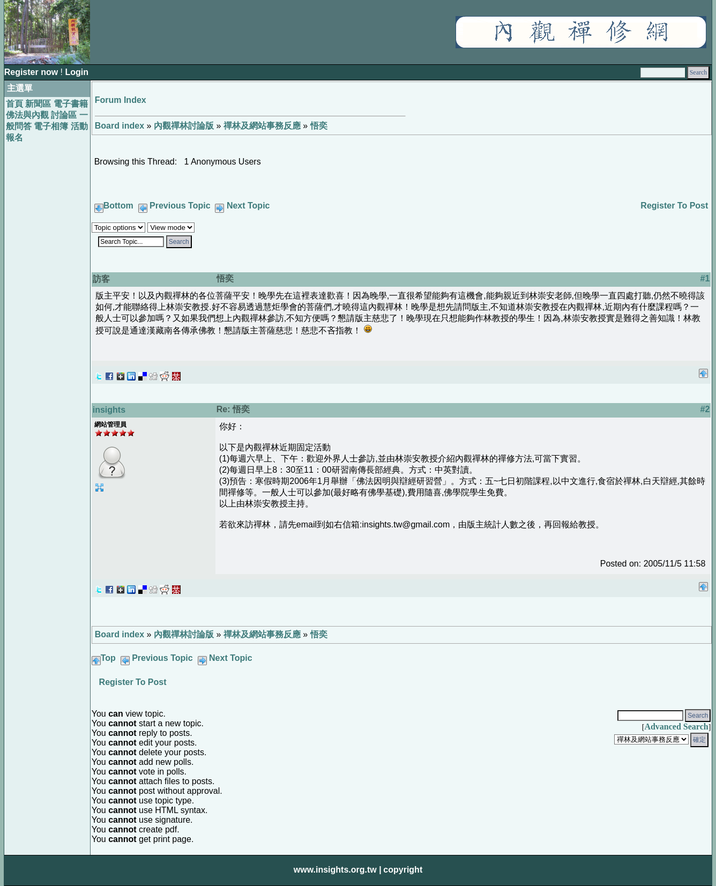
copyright (402, 869)
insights (109, 409)
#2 (705, 409)
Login (76, 72)
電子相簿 (51, 126)
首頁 (14, 103)
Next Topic (248, 205)
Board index (119, 125)
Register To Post (674, 205)
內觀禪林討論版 (184, 125)
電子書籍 (71, 103)
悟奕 (318, 125)
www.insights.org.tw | (338, 869)
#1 (705, 278)
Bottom (118, 205)
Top (108, 657)
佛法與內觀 (27, 115)
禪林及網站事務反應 (262, 125)
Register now (32, 72)
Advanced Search (676, 726)
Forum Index (120, 100)
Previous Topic (180, 205)
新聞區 (38, 103)
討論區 (64, 115)
